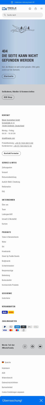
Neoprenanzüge (7, 270)
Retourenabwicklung (9, 177)
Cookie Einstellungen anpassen (13, 392)
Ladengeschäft (7, 214)
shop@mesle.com (8, 138)
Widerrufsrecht (7, 378)
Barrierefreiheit (7, 387)
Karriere (5, 224)
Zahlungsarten (7, 167)
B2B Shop (8, 97)
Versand (5, 172)
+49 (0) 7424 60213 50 (22, 146)
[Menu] (41, 8)
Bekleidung (6, 275)
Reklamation (6, 187)
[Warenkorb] (36, 8)
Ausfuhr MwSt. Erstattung (11, 182)
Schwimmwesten (8, 266)
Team (4, 209)
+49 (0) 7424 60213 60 (24, 143)
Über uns (5, 205)
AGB (3, 373)
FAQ (3, 191)
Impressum (6, 368)
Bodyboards (6, 261)
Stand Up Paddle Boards (10, 256)
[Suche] (22, 14)
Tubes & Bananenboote (10, 237)
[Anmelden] (30, 8)
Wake (4, 242)
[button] (8, 76)
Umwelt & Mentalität (9, 219)
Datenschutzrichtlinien (10, 382)
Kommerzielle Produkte (10, 285)
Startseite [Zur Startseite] (8, 76)
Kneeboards (6, 251)
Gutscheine (6, 298)
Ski (3, 246)
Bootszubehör (7, 280)
